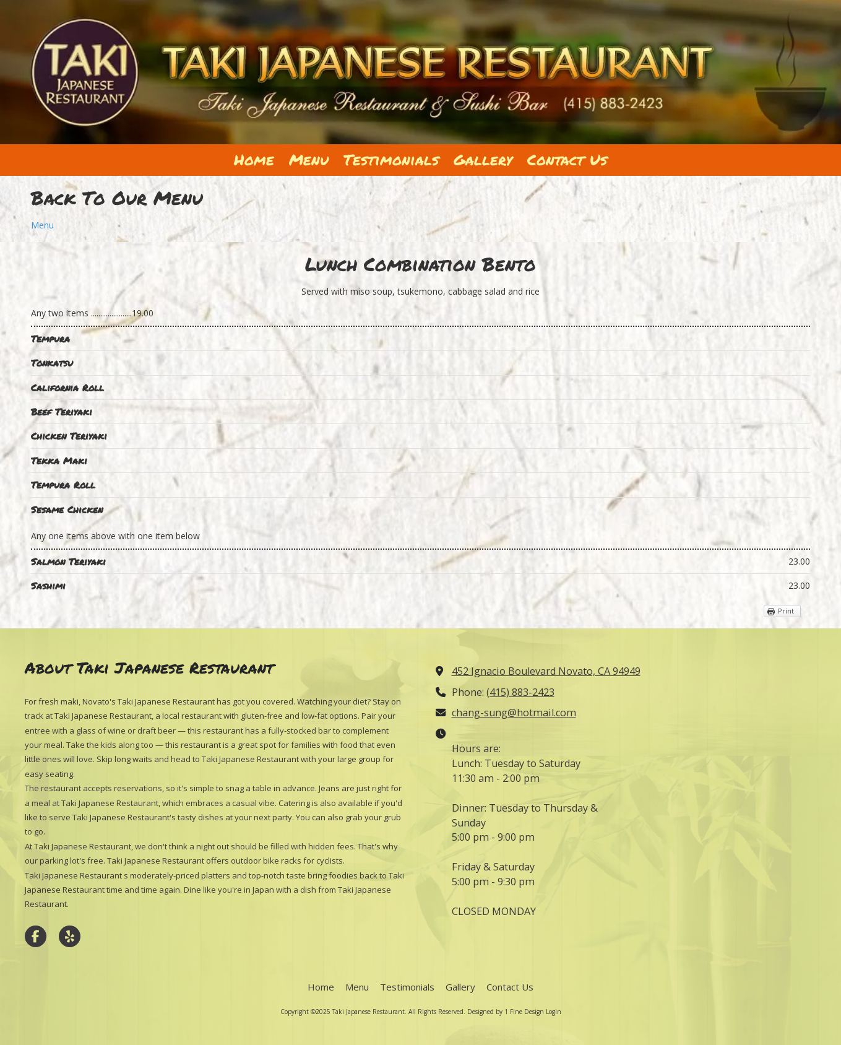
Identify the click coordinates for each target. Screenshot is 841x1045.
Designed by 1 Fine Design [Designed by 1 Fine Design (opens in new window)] (505, 1011)
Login (553, 1011)
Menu (42, 225)
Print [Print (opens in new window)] (786, 610)
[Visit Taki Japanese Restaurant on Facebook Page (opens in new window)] (35, 936)
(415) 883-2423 (520, 692)
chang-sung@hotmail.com (514, 712)
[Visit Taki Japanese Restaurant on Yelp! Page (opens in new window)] (69, 936)
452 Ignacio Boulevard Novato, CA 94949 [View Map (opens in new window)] (546, 671)
